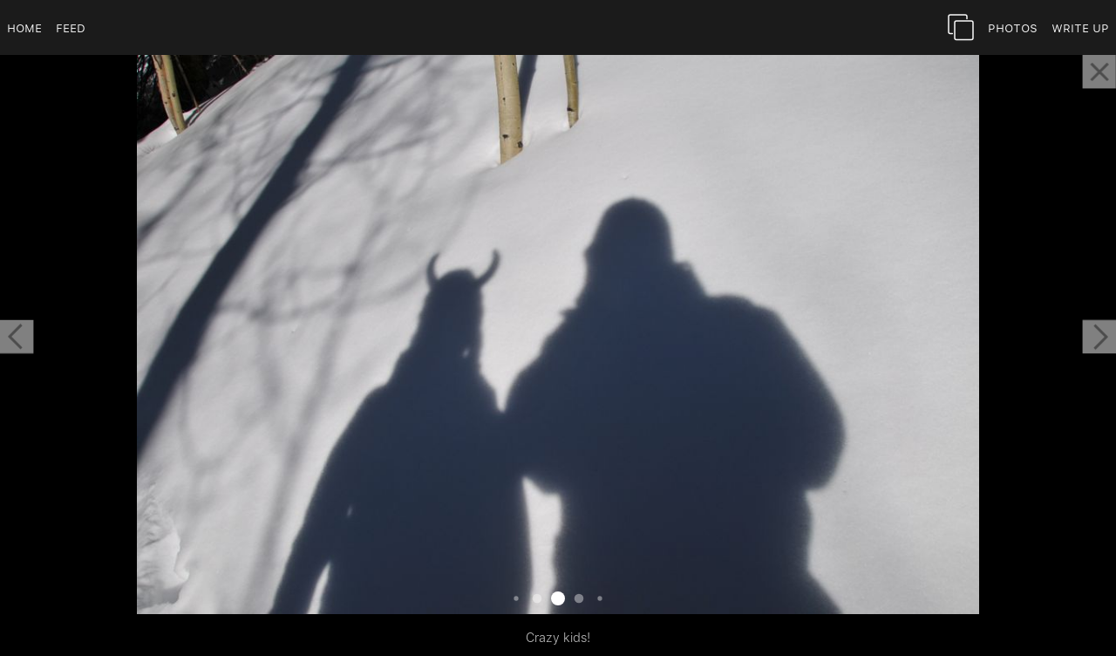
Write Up (1080, 27)
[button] (16, 336)
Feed (70, 27)
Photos (1013, 27)
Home (24, 27)
